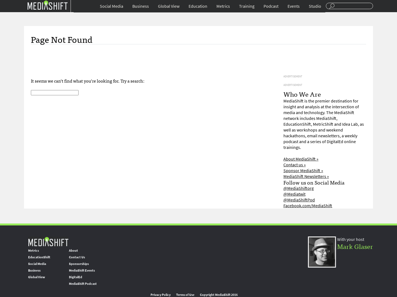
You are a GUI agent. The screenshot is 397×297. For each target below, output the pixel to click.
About (73, 250)
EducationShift (39, 257)
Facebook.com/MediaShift (307, 206)
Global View (168, 6)
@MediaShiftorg (298, 188)
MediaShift (48, 241)
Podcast (271, 6)
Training (246, 6)
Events (294, 6)
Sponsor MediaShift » (303, 171)
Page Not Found (61, 39)
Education (198, 6)
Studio (315, 6)
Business (140, 6)
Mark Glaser (355, 246)
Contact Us (77, 257)
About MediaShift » (300, 159)
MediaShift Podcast (83, 284)
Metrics (223, 6)
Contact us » (294, 165)
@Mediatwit (294, 194)
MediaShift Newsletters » (306, 176)
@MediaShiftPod (299, 200)
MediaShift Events (82, 270)
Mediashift (47, 5)
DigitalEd (75, 277)
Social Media (111, 6)
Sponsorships (79, 264)
